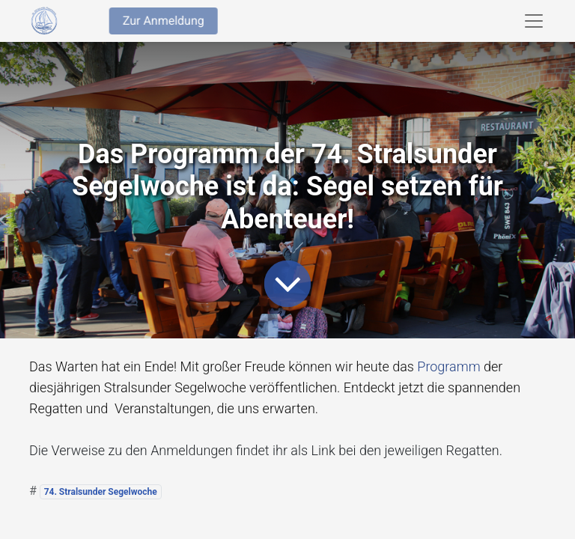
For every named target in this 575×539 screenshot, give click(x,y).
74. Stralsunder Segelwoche (100, 492)
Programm (448, 366)
